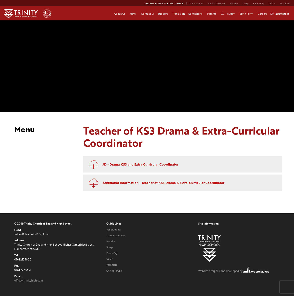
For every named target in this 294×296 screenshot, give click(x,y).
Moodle (234, 3)
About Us (120, 14)
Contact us (148, 14)
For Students (196, 3)
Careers (262, 14)
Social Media (114, 271)
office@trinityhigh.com (28, 280)
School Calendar (216, 3)
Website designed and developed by (234, 271)
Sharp (245, 3)
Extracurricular (280, 14)
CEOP (272, 3)
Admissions (196, 14)
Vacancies (285, 3)
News (134, 14)
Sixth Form (247, 14)
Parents (212, 14)
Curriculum (228, 14)
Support (163, 14)
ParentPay (258, 3)
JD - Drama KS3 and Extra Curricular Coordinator (131, 164)
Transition (178, 14)
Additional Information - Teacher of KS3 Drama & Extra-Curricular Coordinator (154, 183)
